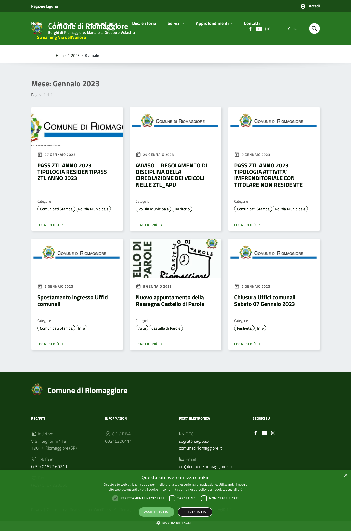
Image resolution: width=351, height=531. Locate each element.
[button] (175, 522)
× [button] (345, 475)
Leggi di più (50, 234)
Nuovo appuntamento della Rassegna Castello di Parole (170, 310)
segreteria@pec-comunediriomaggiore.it (200, 454)
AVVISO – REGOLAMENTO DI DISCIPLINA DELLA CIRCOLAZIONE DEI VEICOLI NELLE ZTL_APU (171, 185)
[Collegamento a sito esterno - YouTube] (264, 442)
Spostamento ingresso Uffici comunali (73, 310)
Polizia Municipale (93, 219)
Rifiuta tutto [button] (195, 512)
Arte (142, 338)
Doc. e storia (144, 33)
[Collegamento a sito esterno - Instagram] (273, 442)
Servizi (174, 33)
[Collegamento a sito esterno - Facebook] (256, 442)
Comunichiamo (102, 33)
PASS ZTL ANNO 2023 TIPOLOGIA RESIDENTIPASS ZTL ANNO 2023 (72, 182)
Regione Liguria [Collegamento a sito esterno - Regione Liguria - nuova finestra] (44, 6)
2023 (75, 65)
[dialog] (175, 500)
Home (36, 33)
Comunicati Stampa (56, 219)
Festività (244, 338)
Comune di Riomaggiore (87, 400)
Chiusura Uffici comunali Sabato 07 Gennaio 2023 (264, 310)
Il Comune (63, 33)
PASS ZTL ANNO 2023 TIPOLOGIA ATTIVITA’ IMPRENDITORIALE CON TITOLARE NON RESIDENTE (268, 185)
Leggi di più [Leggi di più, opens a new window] (234, 489)
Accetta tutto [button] (156, 512)
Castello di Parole (165, 338)
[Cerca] (314, 28)
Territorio (182, 219)
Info (81, 338)
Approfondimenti (212, 33)
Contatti (252, 33)
